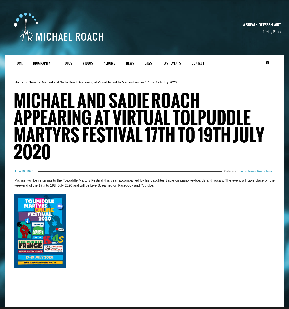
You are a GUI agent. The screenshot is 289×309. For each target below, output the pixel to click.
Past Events (172, 63)
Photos (66, 63)
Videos (88, 63)
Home (19, 63)
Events (242, 171)
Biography (41, 63)
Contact (198, 63)
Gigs (148, 63)
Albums (110, 63)
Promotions (264, 171)
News (130, 63)
